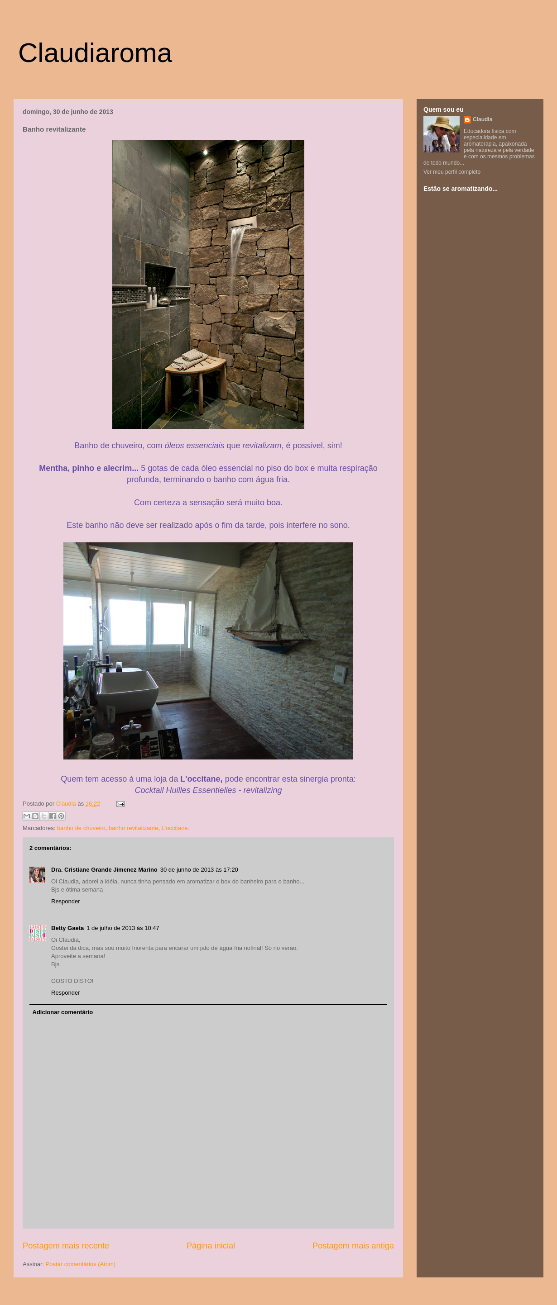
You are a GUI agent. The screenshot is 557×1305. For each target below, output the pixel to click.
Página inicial (211, 1245)
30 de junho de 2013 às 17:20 (199, 869)
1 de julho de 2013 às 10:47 (122, 928)
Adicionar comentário (63, 1012)
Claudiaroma (95, 53)
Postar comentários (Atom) (81, 1264)
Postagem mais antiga (353, 1245)
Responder (65, 901)
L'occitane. (175, 828)
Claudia (67, 803)
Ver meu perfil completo (451, 172)
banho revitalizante (133, 828)
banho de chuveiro (81, 828)
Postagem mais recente (66, 1245)
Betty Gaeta (67, 928)
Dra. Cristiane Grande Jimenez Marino (104, 869)
